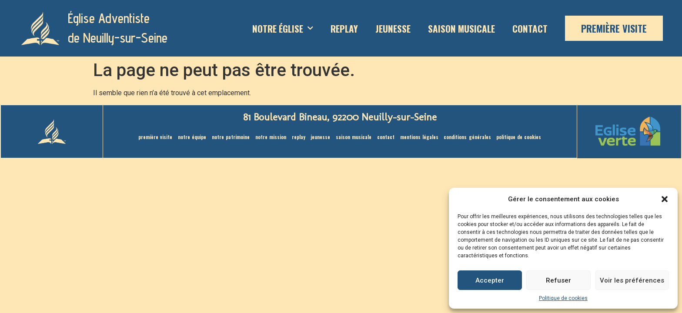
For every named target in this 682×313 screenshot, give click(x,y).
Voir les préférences (632, 280)
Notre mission (265, 138)
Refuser (558, 280)
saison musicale (461, 28)
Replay (344, 28)
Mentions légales (424, 138)
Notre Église (282, 28)
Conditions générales (477, 138)
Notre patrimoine (221, 138)
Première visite (614, 28)
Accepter (489, 280)
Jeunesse (393, 28)
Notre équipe (180, 138)
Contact (530, 28)
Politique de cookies (563, 298)
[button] (664, 199)
